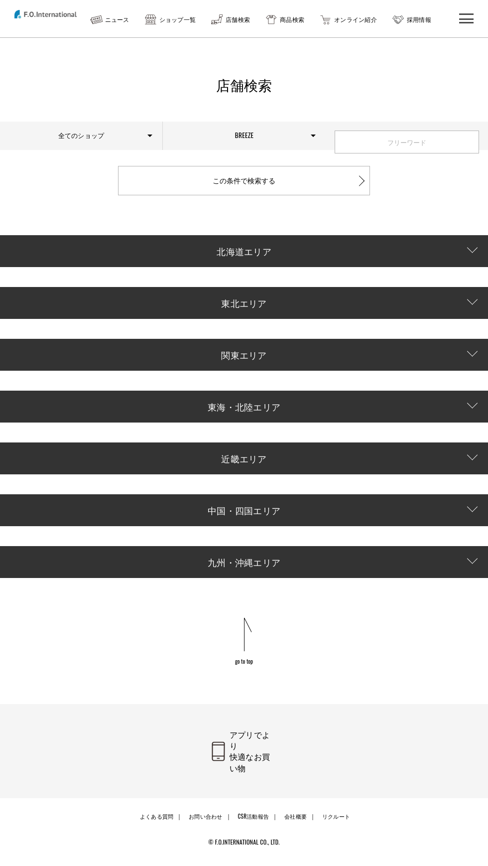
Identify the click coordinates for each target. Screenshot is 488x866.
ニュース (117, 19)
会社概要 (295, 824)
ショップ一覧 (177, 19)
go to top (244, 678)
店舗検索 (238, 19)
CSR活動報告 (253, 824)
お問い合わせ (204, 824)
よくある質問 (154, 824)
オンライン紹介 (355, 19)
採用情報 (419, 19)
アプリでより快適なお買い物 (256, 769)
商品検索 (292, 19)
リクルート (336, 824)
